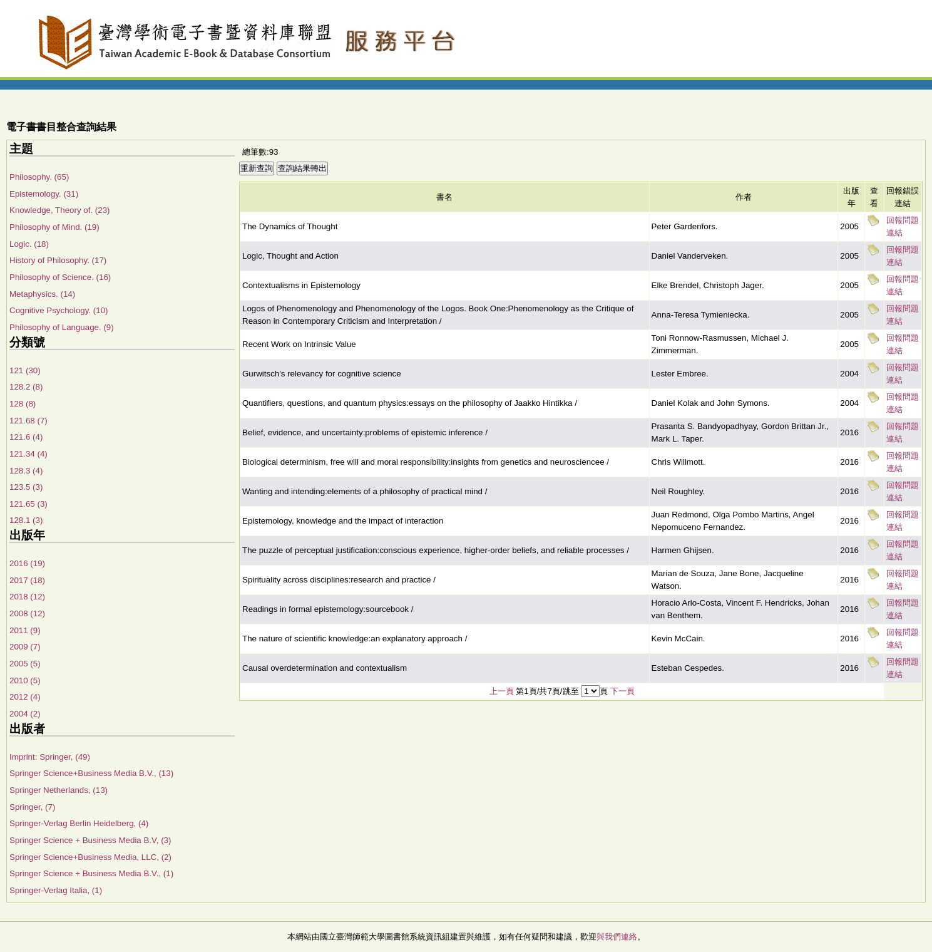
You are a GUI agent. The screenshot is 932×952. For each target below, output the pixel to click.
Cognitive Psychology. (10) (58, 310)
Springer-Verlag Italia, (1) (55, 890)
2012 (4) (25, 696)
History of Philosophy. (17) (57, 260)
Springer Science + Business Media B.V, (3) (90, 840)
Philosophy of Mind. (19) (54, 227)
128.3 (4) (26, 470)
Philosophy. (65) (39, 177)
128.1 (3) (26, 520)
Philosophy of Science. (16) (60, 277)
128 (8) (22, 403)
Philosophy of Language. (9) (61, 327)
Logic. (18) (29, 244)
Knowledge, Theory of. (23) (59, 210)
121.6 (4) (26, 437)
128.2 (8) (26, 386)
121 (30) (25, 370)
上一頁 (501, 691)
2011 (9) (25, 630)
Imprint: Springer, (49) (49, 757)
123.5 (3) (26, 487)
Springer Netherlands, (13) (58, 790)
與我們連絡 (617, 936)
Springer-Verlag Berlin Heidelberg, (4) (78, 823)
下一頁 (622, 691)
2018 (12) (27, 596)
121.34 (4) (28, 453)
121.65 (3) (28, 504)
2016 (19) (27, 563)
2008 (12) (27, 613)
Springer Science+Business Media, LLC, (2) (90, 857)
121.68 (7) (28, 420)
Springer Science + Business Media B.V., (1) (91, 873)
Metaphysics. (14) (42, 294)
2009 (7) (25, 646)
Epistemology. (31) (43, 194)
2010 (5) (25, 680)
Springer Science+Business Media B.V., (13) (91, 773)
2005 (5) (25, 663)
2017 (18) (27, 580)
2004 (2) (25, 713)
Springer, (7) (32, 807)
